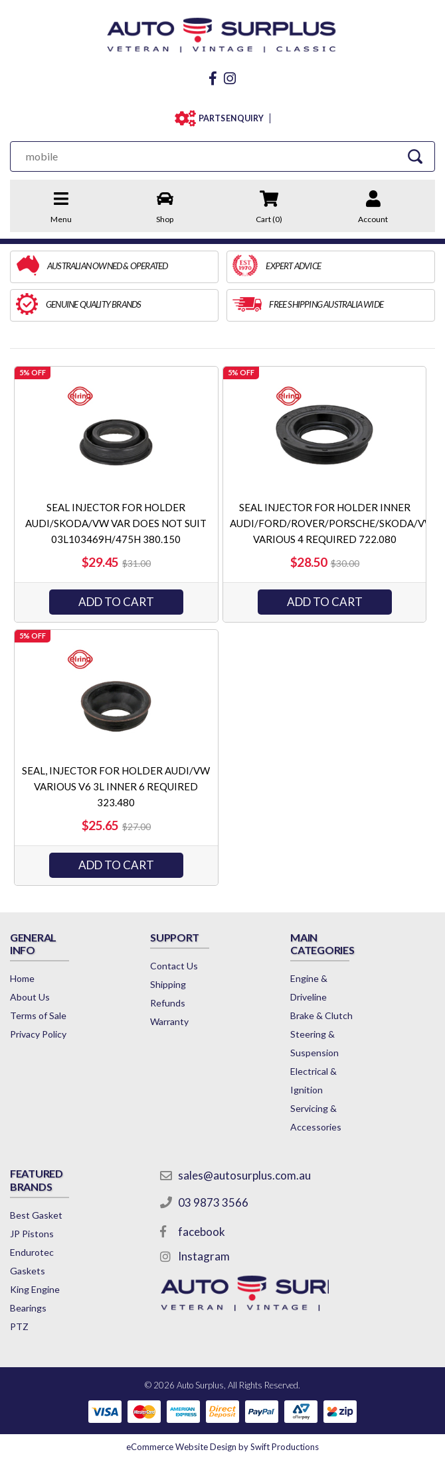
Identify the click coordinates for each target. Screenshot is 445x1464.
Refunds (167, 1002)
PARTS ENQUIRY (231, 118)
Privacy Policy (38, 1034)
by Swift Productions (222, 1446)
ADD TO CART (116, 602)
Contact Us (174, 965)
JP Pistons (32, 1233)
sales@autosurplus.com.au (244, 1175)
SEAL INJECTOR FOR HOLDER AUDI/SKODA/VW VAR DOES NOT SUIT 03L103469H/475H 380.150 (116, 523)
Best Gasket (36, 1215)
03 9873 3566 (213, 1202)
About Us (30, 997)
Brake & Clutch (321, 1015)
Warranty (169, 1021)
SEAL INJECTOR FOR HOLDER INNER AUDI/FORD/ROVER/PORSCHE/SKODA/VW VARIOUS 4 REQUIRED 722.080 (332, 523)
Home (22, 978)
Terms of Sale (38, 1015)
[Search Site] (415, 156)
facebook (201, 1232)
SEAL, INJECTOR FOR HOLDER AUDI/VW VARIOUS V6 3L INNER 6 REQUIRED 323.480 (116, 786)
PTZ (19, 1326)
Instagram (204, 1256)
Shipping (168, 984)
